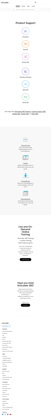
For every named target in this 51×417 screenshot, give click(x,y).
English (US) (7, 326)
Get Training (25, 259)
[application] (47, 413)
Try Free (25, 305)
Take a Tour (25, 302)
